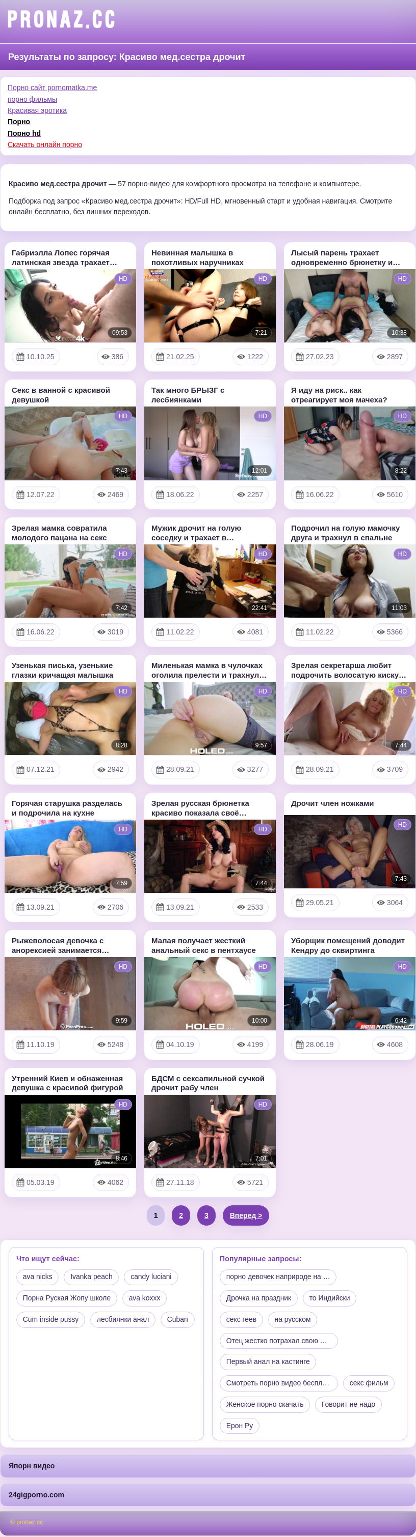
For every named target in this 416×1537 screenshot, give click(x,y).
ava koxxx (146, 1299)
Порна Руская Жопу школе (67, 1299)
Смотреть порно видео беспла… (280, 1384)
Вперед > (246, 1215)
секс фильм (372, 1384)
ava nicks (38, 1277)
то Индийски (330, 1299)
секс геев (241, 1320)
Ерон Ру (239, 1427)
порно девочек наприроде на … (278, 1277)
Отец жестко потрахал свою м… (279, 1342)
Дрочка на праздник (259, 1299)
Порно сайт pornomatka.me (52, 87)
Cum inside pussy (51, 1320)
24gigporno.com (36, 1496)
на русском (293, 1320)
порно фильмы (32, 99)
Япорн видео (32, 1467)
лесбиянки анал (124, 1320)
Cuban (33, 1342)
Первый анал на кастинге (268, 1363)
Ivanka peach (92, 1277)
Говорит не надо (350, 1406)
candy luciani (152, 1277)
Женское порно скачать (265, 1406)
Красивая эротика (37, 110)
